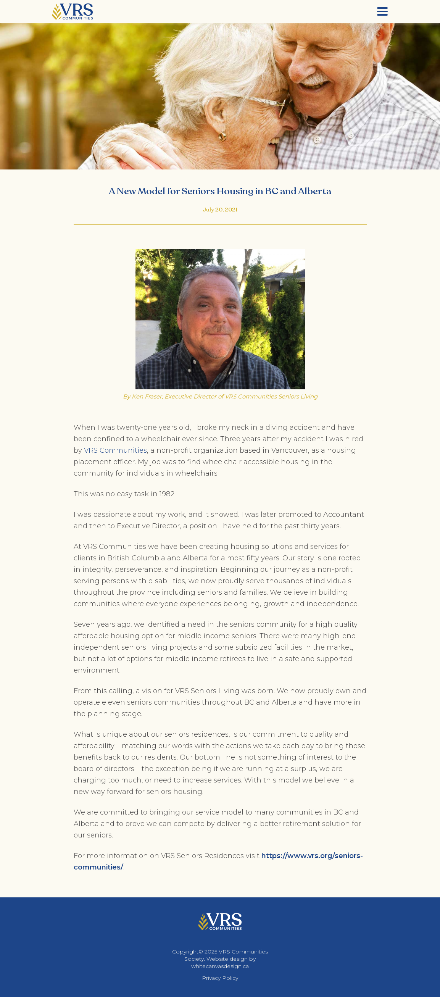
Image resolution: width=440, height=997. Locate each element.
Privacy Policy (220, 977)
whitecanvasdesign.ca (220, 966)
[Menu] (382, 11)
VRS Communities (115, 450)
